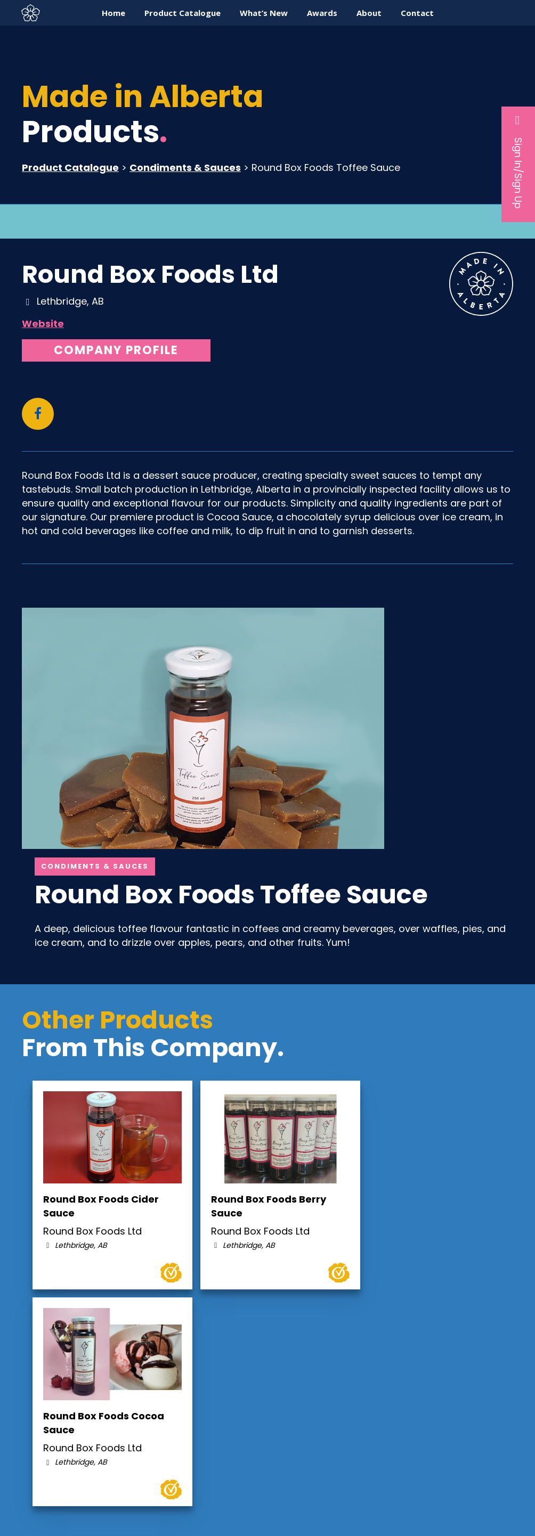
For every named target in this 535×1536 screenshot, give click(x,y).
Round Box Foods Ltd (150, 274)
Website (43, 323)
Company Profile (116, 350)
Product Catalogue (70, 167)
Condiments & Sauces (185, 167)
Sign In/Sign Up (518, 161)
